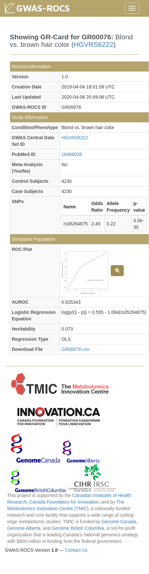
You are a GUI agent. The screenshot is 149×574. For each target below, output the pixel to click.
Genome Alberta (23, 528)
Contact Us (76, 550)
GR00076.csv (75, 349)
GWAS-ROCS (43, 8)
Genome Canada (119, 521)
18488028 (72, 154)
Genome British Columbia (78, 528)
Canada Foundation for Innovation (64, 502)
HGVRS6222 (93, 44)
